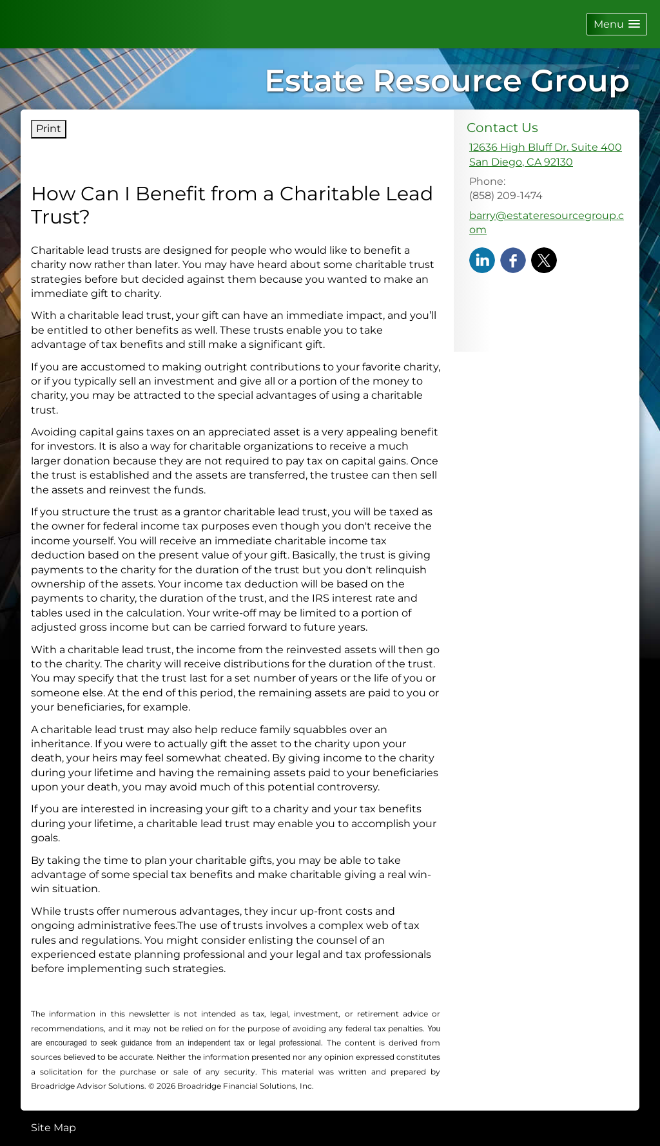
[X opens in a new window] (544, 260)
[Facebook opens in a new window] (513, 260)
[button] (617, 24)
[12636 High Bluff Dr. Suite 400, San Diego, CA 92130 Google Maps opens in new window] (545, 154)
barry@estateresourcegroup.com (546, 222)
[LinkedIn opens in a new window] (482, 260)
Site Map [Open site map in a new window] (53, 1128)
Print (48, 128)
